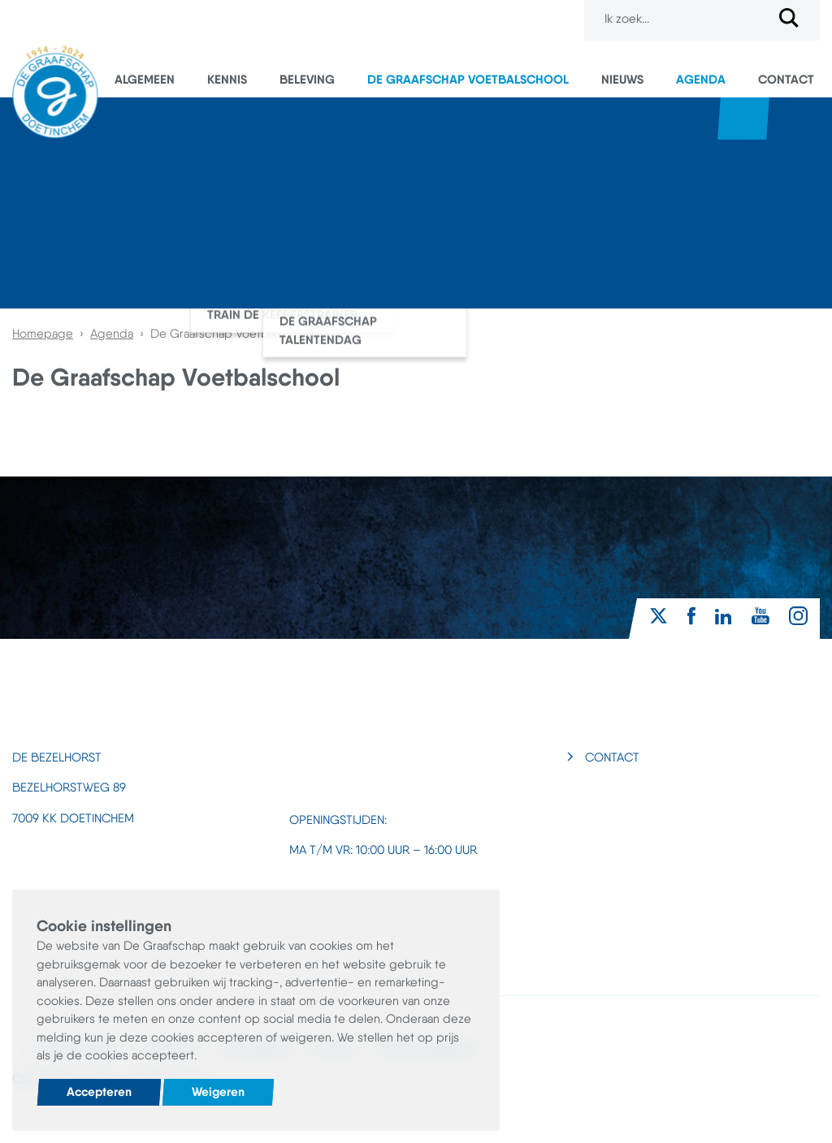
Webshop (743, 118)
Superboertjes (795, 118)
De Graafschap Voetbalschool (468, 79)
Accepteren (99, 1091)
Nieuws (622, 79)
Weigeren (218, 1091)
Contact (786, 79)
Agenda (701, 79)
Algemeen (145, 79)
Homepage (42, 333)
